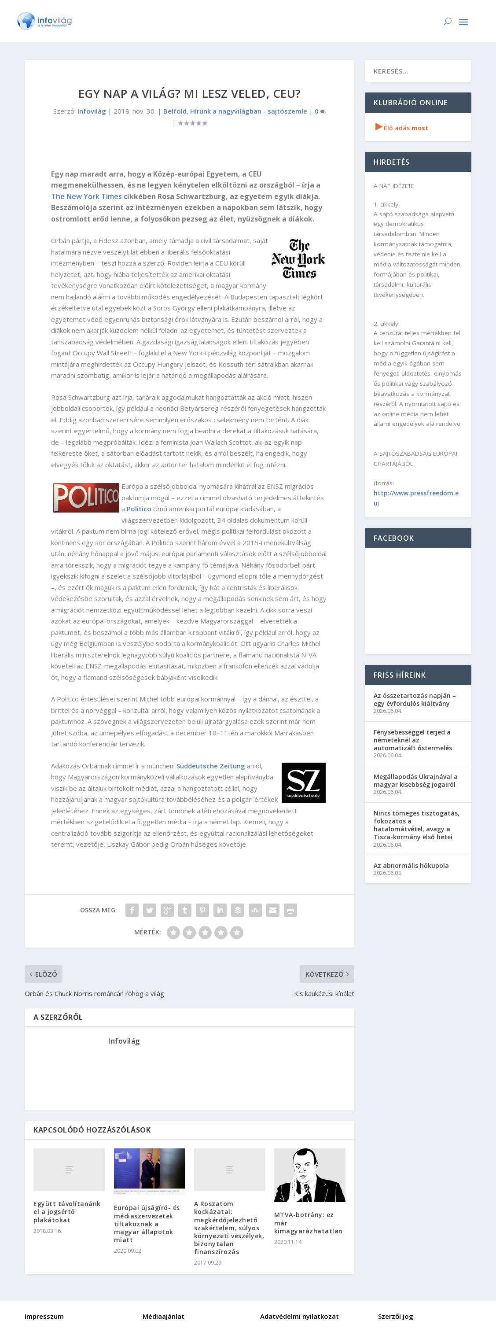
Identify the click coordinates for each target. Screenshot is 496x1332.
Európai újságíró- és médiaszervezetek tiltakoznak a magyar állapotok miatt (147, 1223)
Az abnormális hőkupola (411, 865)
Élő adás (401, 128)
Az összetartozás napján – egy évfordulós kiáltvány (415, 699)
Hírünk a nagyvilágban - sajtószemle (248, 111)
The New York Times (86, 196)
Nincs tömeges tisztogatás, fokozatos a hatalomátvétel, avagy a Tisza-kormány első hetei (416, 825)
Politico (139, 508)
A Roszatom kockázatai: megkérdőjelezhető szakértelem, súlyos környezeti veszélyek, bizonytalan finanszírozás (229, 1227)
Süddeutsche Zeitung (210, 765)
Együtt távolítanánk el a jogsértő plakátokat (67, 1211)
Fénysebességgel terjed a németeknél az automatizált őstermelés (413, 740)
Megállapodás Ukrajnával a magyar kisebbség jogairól (416, 780)
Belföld (175, 111)
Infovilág (91, 111)
